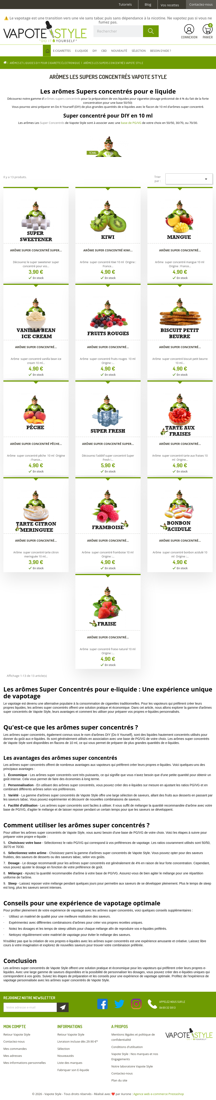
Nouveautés (65, 1056)
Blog (148, 4)
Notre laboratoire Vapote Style (132, 1066)
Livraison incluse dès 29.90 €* (77, 1041)
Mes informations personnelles (24, 1063)
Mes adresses (12, 1056)
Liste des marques (69, 1063)
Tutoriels (125, 4)
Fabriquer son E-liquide (73, 1070)
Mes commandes (15, 1049)
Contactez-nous (201, 4)
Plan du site (119, 1080)
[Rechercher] (126, 31)
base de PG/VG (131, 123)
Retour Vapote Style (16, 1034)
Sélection (63, 1049)
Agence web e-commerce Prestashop (158, 1094)
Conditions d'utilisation (127, 1047)
